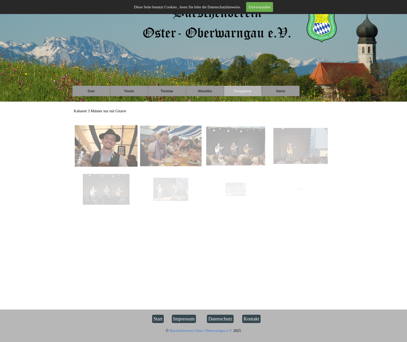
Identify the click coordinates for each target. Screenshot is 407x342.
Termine (167, 91)
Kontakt (251, 318)
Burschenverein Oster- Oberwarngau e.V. (201, 330)
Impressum (184, 318)
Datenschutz (220, 318)
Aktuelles (205, 91)
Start (91, 91)
